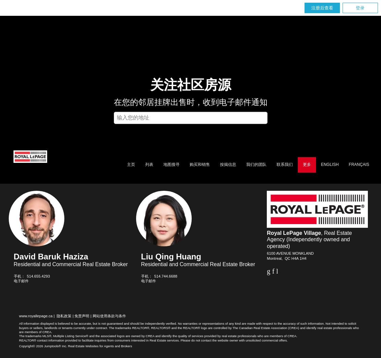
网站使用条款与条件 (109, 316)
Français (359, 164)
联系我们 (285, 164)
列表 (149, 164)
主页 (131, 164)
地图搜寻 (171, 164)
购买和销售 (200, 164)
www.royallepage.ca (36, 316)
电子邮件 (21, 281)
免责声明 (81, 316)
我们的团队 (256, 164)
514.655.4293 (38, 276)
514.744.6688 (165, 276)
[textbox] (190, 118)
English (330, 164)
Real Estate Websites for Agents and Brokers (100, 346)
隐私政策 (64, 316)
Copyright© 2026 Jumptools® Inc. (43, 346)
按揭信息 (228, 164)
